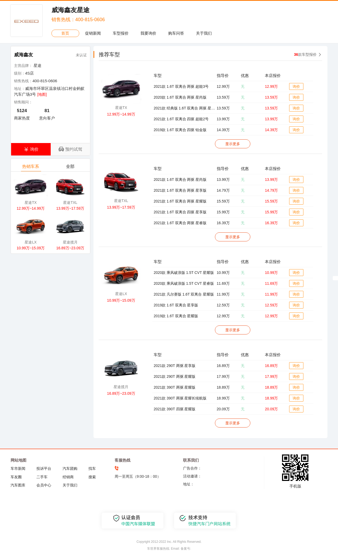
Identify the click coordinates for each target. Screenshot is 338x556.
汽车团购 (70, 468)
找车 (92, 468)
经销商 (68, 477)
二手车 (42, 477)
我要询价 (148, 33)
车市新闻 (18, 468)
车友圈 (16, 477)
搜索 (92, 477)
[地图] (42, 94)
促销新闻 (93, 33)
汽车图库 (18, 485)
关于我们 (204, 33)
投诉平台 (43, 468)
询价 (296, 86)
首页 (65, 33)
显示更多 (232, 144)
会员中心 (43, 485)
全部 (70, 167)
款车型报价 (305, 54)
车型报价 (121, 33)
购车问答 (176, 33)
